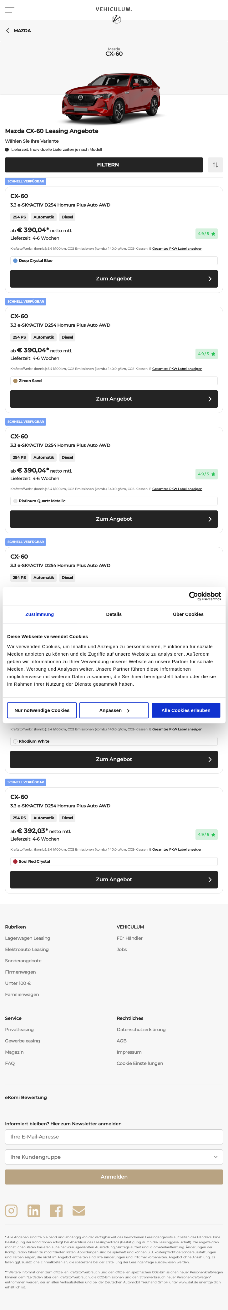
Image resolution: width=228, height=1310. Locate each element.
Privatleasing (19, 1029)
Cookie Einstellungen (140, 1063)
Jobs (122, 949)
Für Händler (130, 938)
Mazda (18, 30)
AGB (122, 1041)
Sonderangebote (23, 961)
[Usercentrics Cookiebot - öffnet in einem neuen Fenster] (193, 596)
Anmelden (114, 1177)
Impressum (129, 1052)
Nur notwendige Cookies (41, 710)
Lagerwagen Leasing (27, 938)
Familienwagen (22, 994)
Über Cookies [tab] (188, 614)
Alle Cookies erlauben (185, 710)
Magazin (14, 1052)
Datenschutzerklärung (141, 1029)
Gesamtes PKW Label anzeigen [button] (177, 249)
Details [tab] (114, 614)
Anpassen (114, 710)
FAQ (10, 1063)
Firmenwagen (20, 972)
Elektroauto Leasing (27, 949)
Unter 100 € (18, 983)
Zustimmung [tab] (39, 614)
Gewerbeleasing (22, 1041)
